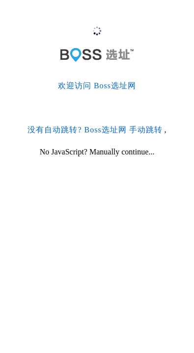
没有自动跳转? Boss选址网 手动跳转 (95, 130)
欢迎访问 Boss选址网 (97, 85)
